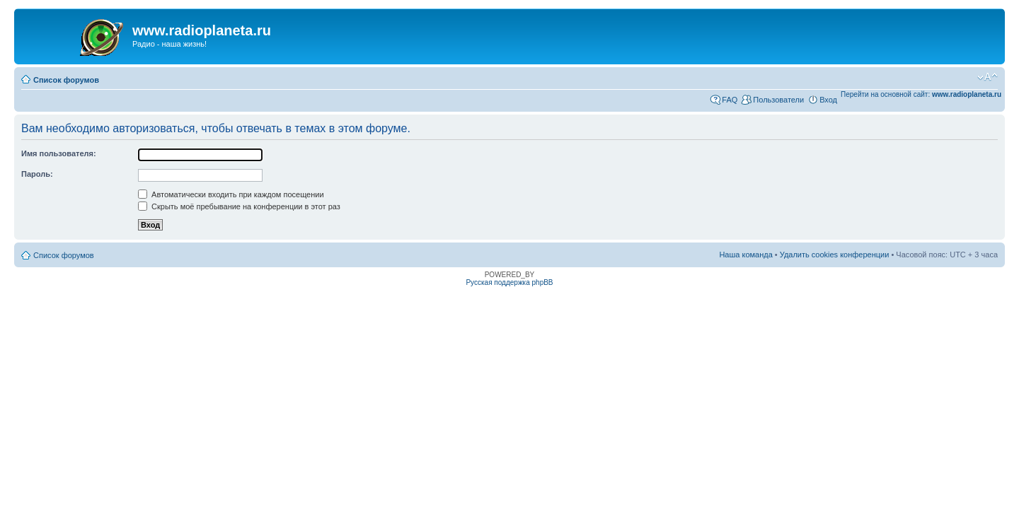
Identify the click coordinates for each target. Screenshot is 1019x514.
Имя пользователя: (58, 153)
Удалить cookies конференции (835, 254)
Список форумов (66, 80)
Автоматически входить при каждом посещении (231, 194)
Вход (828, 99)
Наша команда (745, 254)
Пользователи (778, 99)
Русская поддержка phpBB (509, 282)
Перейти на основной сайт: (921, 94)
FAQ (729, 99)
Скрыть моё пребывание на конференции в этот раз (239, 206)
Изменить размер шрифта (987, 77)
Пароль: (37, 174)
